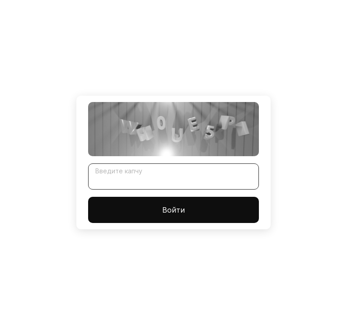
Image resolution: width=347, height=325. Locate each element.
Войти (173, 209)
